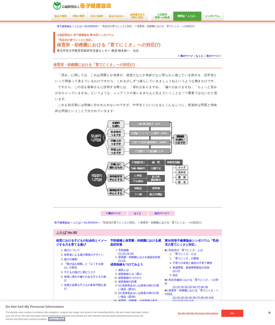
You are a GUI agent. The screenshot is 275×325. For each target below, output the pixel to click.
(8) (202, 286)
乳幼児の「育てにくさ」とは (186, 250)
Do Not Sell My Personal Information (198, 313)
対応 (175, 275)
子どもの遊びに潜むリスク (80, 272)
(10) (211, 297)
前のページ (114, 213)
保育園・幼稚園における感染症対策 (139, 257)
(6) (194, 286)
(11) (175, 300)
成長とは (123, 269)
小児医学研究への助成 (162, 16)
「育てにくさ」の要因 (186, 258)
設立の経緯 (96, 16)
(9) (206, 286)
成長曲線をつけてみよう (126, 264)
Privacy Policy (56, 319)
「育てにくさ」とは (184, 253)
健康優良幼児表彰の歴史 (137, 16)
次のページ (212, 55)
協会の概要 (60, 16)
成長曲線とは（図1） (130, 273)
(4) (132, 253)
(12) (180, 300)
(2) (124, 253)
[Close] (269, 313)
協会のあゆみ (116, 16)
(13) (186, 300)
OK (232, 313)
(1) (120, 253)
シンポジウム (212, 16)
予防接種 (123, 250)
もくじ (199, 55)
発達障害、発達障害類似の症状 (191, 267)
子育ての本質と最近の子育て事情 (192, 262)
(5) (190, 286)
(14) (191, 300)
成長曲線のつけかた (130, 277)
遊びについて (72, 250)
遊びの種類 (70, 259)
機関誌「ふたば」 (187, 16)
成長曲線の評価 (127, 281)
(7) (198, 286)
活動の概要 (78, 16)
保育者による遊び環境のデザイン (83, 254)
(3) (128, 253)
